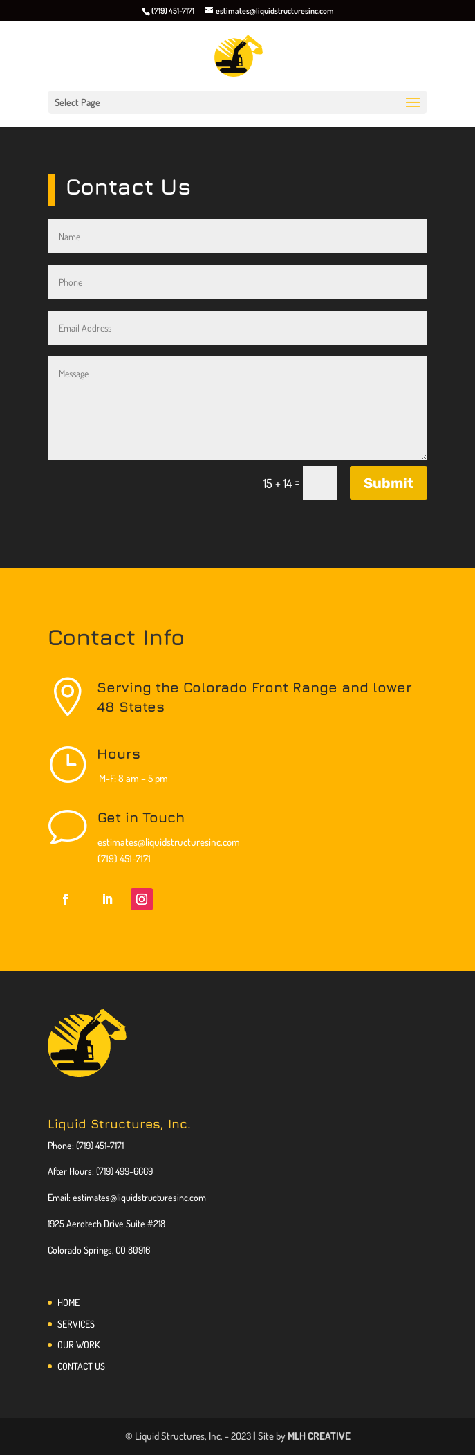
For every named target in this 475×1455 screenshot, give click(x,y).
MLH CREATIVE (319, 1436)
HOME (68, 1302)
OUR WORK (78, 1344)
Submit (388, 483)
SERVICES (76, 1324)
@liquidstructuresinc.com (158, 1197)
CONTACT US (81, 1366)
